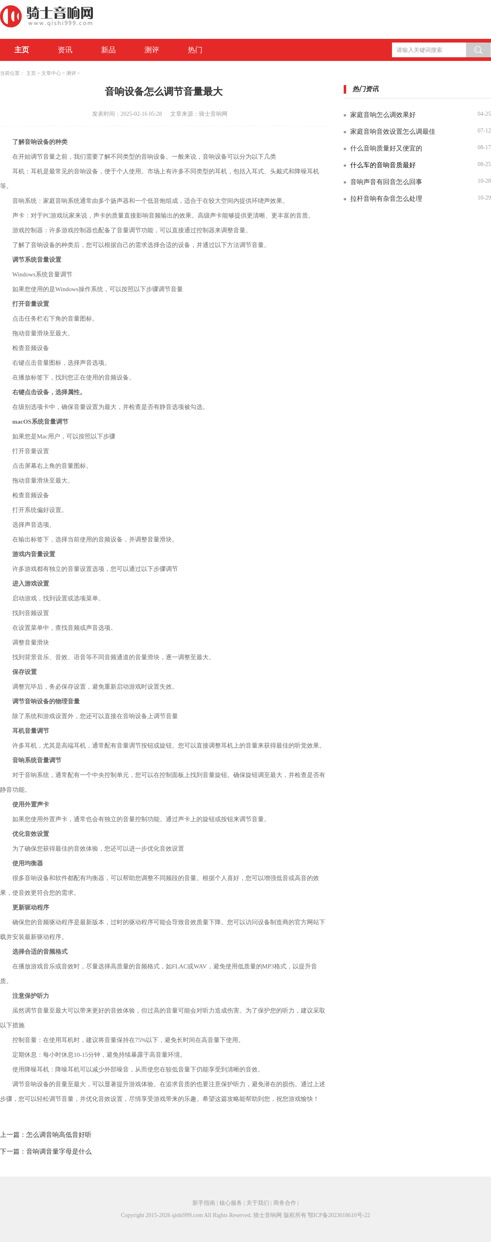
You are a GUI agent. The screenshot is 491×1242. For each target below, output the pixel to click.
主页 (21, 50)
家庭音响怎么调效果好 (383, 114)
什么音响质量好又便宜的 (386, 148)
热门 (195, 50)
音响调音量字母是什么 (59, 1151)
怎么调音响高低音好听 (59, 1134)
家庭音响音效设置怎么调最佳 (392, 131)
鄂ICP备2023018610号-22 (339, 1215)
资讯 (65, 50)
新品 (108, 50)
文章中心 (51, 73)
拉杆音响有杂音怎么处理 (386, 198)
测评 (151, 50)
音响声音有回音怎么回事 (386, 181)
